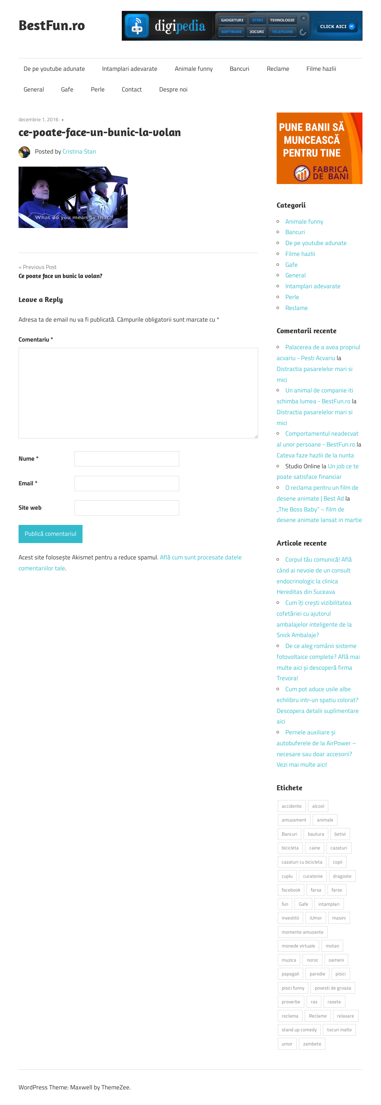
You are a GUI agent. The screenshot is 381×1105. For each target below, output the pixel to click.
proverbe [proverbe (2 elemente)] (291, 1001)
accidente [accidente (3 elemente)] (292, 806)
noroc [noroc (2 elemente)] (312, 959)
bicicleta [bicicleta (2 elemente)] (290, 847)
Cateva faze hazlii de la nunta (315, 455)
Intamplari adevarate (129, 68)
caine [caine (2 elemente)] (314, 847)
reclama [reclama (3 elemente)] (290, 1015)
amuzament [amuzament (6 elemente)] (294, 819)
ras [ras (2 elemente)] (314, 1001)
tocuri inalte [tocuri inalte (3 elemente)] (339, 1029)
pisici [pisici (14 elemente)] (341, 973)
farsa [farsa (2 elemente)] (316, 889)
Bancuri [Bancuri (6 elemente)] (289, 833)
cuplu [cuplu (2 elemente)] (287, 876)
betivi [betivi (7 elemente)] (340, 833)
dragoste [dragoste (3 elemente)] (342, 876)
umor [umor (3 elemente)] (287, 1043)
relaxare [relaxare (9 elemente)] (345, 1015)
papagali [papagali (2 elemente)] (290, 973)
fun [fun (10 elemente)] (285, 904)
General (34, 89)
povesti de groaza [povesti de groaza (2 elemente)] (333, 987)
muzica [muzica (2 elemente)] (289, 959)
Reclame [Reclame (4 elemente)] (318, 1015)
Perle (98, 89)
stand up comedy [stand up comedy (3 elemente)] (299, 1029)
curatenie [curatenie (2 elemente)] (313, 876)
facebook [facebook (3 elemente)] (291, 889)
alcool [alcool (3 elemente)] (318, 806)
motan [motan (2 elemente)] (332, 945)
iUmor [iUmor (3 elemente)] (316, 917)
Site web (30, 507)
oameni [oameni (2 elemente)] (336, 959)
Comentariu (36, 339)
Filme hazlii (321, 68)
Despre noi (173, 89)
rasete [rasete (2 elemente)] (334, 1001)
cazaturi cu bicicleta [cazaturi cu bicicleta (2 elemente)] (302, 861)
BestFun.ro (52, 25)
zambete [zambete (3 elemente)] (312, 1043)
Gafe (67, 89)
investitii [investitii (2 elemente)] (290, 917)
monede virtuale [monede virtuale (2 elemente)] (298, 945)
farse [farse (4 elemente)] (337, 889)
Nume (29, 458)
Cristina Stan (79, 151)
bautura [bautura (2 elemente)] (316, 833)
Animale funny (194, 68)
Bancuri (239, 68)
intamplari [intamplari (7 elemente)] (329, 904)
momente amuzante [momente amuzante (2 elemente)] (303, 931)
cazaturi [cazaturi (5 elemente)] (338, 847)
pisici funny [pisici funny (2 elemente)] (293, 987)
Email (28, 483)
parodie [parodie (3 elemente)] (317, 973)
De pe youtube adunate (54, 68)
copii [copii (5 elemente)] (337, 861)
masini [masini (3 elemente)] (339, 917)
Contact (132, 89)
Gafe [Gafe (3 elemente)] (303, 904)
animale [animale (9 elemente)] (325, 819)
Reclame (278, 68)
